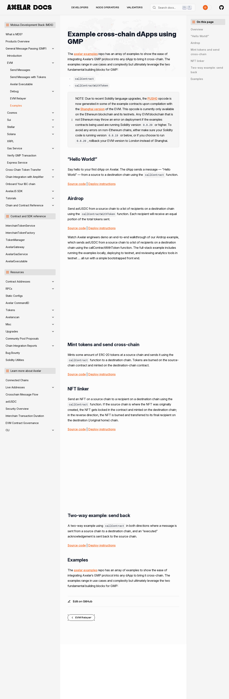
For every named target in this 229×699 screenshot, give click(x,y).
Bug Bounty (13, 352)
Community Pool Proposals (22, 338)
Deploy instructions (102, 184)
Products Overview (17, 41)
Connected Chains (17, 380)
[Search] (172, 7)
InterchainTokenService (20, 225)
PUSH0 (152, 98)
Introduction (14, 55)
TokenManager (15, 239)
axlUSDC (11, 401)
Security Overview (17, 408)
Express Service (17, 162)
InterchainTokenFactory (20, 232)
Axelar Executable (21, 84)
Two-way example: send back (207, 70)
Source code (77, 184)
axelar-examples (86, 54)
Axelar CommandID (17, 302)
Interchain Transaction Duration (25, 415)
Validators (135, 7)
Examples (16, 105)
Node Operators (107, 7)
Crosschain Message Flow (22, 394)
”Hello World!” (200, 36)
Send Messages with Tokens (28, 77)
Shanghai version (92, 109)
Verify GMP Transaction (21, 155)
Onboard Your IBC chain (20, 184)
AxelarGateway (15, 247)
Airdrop (195, 42)
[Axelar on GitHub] (221, 7)
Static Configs (14, 295)
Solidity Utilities (15, 360)
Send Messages (20, 69)
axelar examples (85, 570)
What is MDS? (14, 34)
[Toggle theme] (207, 7)
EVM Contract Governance (22, 423)
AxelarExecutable (16, 261)
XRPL (10, 141)
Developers (79, 7)
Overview (197, 29)
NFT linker (197, 60)
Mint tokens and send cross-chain (205, 52)
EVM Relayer (18, 98)
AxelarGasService (17, 254)
